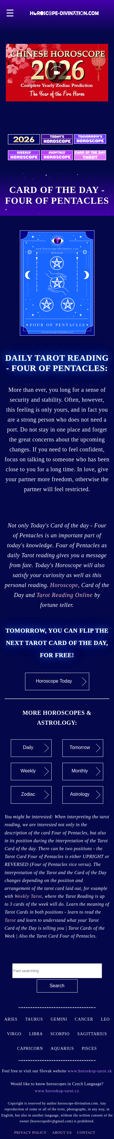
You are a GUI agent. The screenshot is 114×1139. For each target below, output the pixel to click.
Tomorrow (84, 748)
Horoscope (64, 585)
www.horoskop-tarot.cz (57, 1091)
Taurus (37, 1019)
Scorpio (64, 1034)
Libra (39, 1034)
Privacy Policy (30, 1133)
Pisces (89, 1048)
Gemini (63, 1019)
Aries (14, 1019)
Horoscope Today (61, 681)
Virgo (18, 1034)
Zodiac (35, 795)
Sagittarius (92, 1034)
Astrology (85, 795)
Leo (105, 1019)
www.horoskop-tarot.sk (90, 1071)
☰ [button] (10, 13)
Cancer (88, 1019)
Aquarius (66, 1048)
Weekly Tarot (28, 896)
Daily (36, 748)
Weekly (34, 771)
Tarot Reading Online (64, 595)
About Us (61, 1133)
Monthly (85, 771)
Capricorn (34, 1048)
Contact (86, 1133)
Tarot (11, 920)
